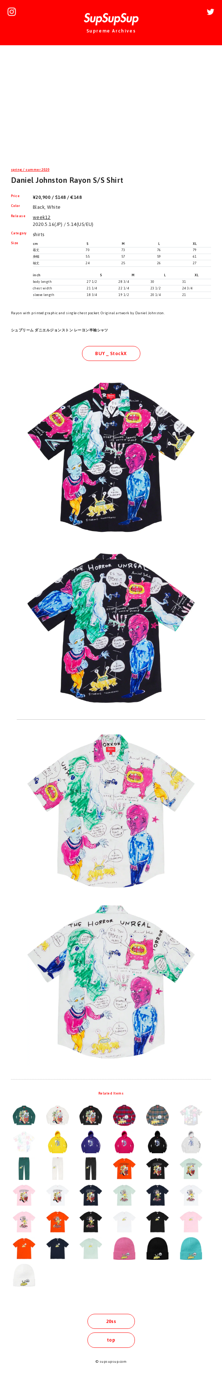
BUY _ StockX (111, 353)
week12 (42, 217)
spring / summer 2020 (30, 170)
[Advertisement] (111, 107)
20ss (111, 1321)
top (111, 1340)
